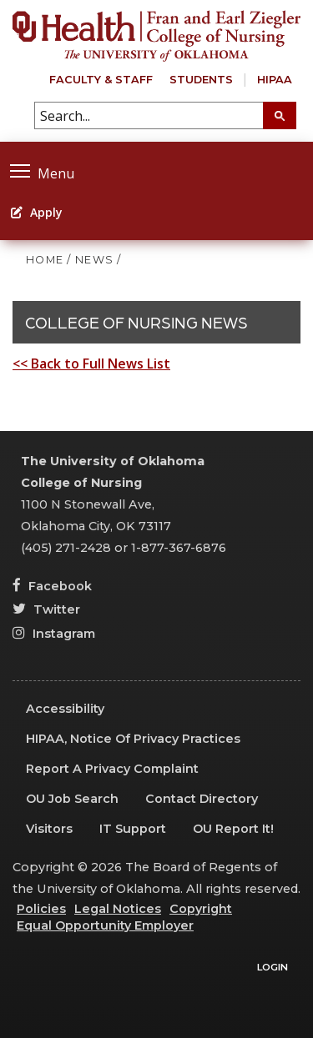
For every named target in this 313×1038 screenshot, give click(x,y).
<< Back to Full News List (91, 363)
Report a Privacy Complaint (112, 768)
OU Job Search (72, 798)
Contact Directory (201, 798)
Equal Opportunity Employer (105, 925)
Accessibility (65, 708)
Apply (37, 212)
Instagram (54, 633)
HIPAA (274, 79)
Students (201, 79)
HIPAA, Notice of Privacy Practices (133, 738)
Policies (41, 908)
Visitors (49, 828)
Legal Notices (117, 908)
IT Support (132, 828)
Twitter (46, 609)
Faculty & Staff (101, 79)
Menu (42, 171)
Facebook (52, 586)
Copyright (200, 908)
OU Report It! (233, 828)
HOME (44, 259)
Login (272, 967)
